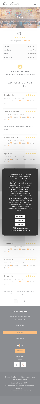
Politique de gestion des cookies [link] (20, 230)
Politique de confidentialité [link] (20, 228)
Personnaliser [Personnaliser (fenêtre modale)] (20, 224)
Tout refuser (20, 220)
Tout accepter (20, 216)
